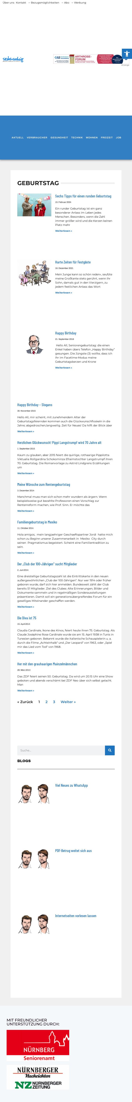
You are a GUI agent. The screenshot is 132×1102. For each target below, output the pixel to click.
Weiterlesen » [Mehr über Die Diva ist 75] (25, 652)
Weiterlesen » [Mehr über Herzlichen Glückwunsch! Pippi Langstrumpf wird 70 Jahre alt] (25, 473)
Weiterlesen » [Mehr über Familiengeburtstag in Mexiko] (25, 552)
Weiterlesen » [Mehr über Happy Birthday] (63, 367)
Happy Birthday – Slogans (34, 404)
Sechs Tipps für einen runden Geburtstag (83, 196)
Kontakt (21, 2)
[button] (127, 54)
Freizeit (107, 137)
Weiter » (68, 702)
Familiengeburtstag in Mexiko (37, 522)
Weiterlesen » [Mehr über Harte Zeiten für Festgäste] (63, 292)
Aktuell (18, 137)
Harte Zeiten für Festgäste (73, 262)
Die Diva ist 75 (26, 617)
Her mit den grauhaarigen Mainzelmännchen (47, 663)
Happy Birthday (65, 333)
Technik (77, 137)
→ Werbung (78, 2)
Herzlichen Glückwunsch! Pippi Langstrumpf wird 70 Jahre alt (59, 442)
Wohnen (92, 137)
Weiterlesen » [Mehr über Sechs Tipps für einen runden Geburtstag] (63, 230)
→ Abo (65, 2)
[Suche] (110, 750)
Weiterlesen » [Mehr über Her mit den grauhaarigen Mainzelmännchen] (25, 690)
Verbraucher (37, 137)
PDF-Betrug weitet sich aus (73, 850)
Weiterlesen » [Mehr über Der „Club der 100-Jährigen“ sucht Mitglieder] (25, 606)
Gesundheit (59, 137)
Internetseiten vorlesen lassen (75, 915)
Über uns (8, 2)
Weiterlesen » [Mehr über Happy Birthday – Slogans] (25, 431)
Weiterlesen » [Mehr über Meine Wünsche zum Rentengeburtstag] (25, 510)
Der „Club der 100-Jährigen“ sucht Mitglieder (47, 563)
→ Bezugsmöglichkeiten (43, 2)
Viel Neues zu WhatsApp (71, 785)
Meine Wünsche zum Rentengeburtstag (43, 484)
